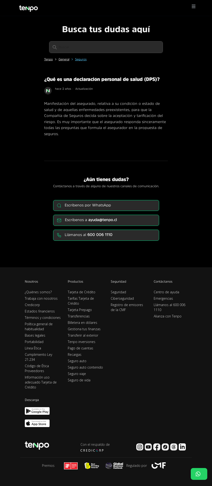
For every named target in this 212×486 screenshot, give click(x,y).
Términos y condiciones (43, 317)
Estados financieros (40, 311)
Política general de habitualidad (39, 326)
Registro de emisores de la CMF (127, 307)
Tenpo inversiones (81, 341)
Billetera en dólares (82, 322)
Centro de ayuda (166, 292)
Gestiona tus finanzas (84, 329)
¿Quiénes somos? (38, 292)
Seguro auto (77, 361)
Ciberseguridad (122, 298)
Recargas (74, 354)
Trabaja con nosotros (41, 298)
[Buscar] (106, 47)
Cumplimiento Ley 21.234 (38, 357)
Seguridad (118, 292)
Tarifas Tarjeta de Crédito (81, 301)
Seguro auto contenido (85, 367)
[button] (193, 7)
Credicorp (32, 305)
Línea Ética (33, 348)
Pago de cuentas (80, 348)
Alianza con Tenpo (168, 316)
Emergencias (163, 298)
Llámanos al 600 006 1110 (169, 307)
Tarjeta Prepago (80, 310)
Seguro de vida (79, 380)
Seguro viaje (77, 373)
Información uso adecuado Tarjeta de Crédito (41, 382)
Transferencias (79, 316)
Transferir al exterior (83, 335)
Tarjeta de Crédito (81, 292)
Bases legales (35, 335)
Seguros (81, 59)
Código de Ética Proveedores (37, 368)
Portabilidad (34, 341)
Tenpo (48, 59)
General (64, 59)
